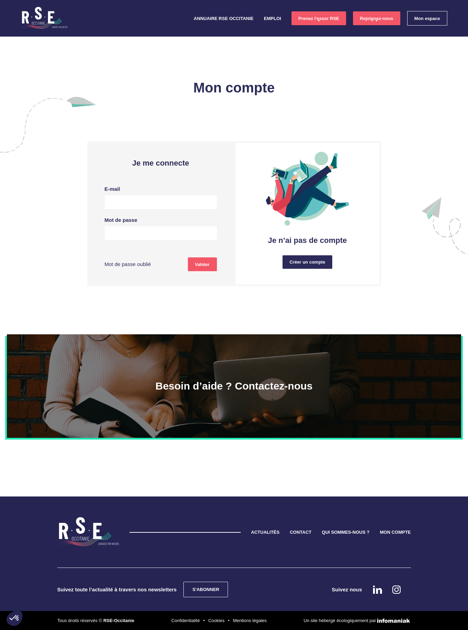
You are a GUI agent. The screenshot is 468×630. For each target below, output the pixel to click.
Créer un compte (307, 262)
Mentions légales (250, 620)
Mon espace (427, 18)
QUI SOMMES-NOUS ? (346, 532)
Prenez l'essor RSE (318, 18)
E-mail (112, 189)
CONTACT (301, 532)
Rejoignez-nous (376, 18)
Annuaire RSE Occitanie (224, 18)
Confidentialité (185, 620)
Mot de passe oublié (128, 264)
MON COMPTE (395, 532)
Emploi (272, 18)
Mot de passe (121, 220)
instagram (442, 136)
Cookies (216, 620)
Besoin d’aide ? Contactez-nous (234, 386)
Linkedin (442, 116)
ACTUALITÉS (265, 532)
